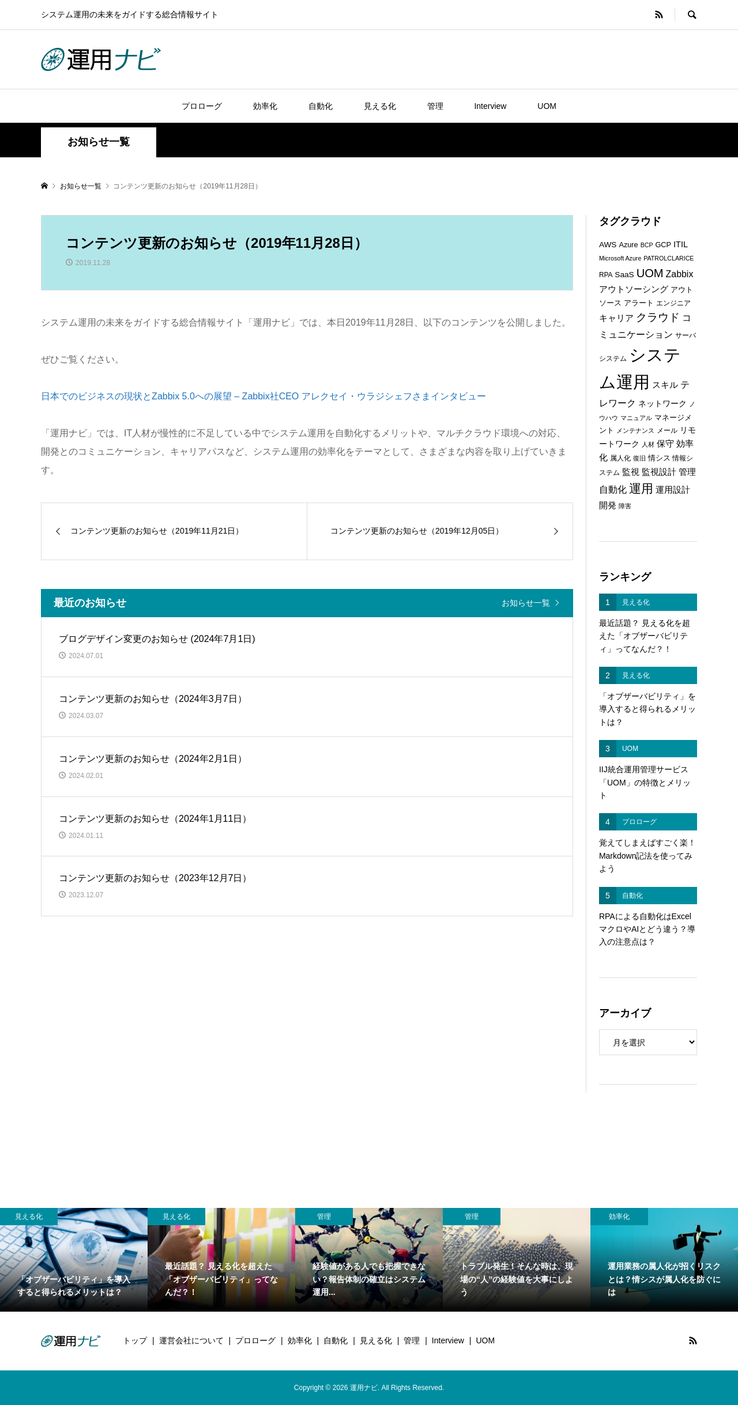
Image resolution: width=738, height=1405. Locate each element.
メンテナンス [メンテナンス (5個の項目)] (635, 430)
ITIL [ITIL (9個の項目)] (680, 244)
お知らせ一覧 (526, 602)
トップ (135, 1340)
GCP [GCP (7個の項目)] (663, 244)
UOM (546, 106)
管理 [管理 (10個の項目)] (687, 472)
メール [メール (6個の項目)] (667, 430)
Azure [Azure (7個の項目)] (628, 244)
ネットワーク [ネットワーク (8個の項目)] (662, 403)
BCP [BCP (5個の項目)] (647, 244)
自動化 (320, 106)
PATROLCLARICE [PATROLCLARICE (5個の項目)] (668, 258)
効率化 (265, 106)
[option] (74, 1259)
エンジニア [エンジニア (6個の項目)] (673, 303)
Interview (490, 106)
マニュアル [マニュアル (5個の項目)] (636, 417)
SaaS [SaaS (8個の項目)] (624, 274)
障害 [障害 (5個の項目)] (625, 506)
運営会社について (191, 1340)
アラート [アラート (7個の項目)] (639, 303)
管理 (435, 106)
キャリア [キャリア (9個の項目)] (616, 318)
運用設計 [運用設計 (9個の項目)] (673, 489)
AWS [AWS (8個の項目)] (608, 244)
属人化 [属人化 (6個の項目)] (620, 458)
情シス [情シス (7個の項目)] (659, 458)
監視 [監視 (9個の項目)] (630, 472)
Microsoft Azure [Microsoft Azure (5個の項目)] (620, 258)
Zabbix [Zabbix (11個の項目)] (680, 274)
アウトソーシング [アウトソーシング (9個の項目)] (633, 289)
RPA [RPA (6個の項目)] (606, 275)
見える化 (380, 106)
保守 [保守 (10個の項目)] (665, 443)
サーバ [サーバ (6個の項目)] (685, 335)
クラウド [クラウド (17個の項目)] (658, 317)
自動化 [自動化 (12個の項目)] (613, 489)
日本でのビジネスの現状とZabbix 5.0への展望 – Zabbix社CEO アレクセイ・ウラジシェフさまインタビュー (263, 396)
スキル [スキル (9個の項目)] (665, 385)
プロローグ (202, 106)
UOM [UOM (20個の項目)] (650, 273)
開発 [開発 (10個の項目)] (607, 505)
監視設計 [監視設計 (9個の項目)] (659, 472)
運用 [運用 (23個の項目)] (641, 488)
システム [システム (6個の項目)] (613, 358)
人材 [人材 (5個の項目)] (648, 444)
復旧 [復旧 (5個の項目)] (639, 458)
